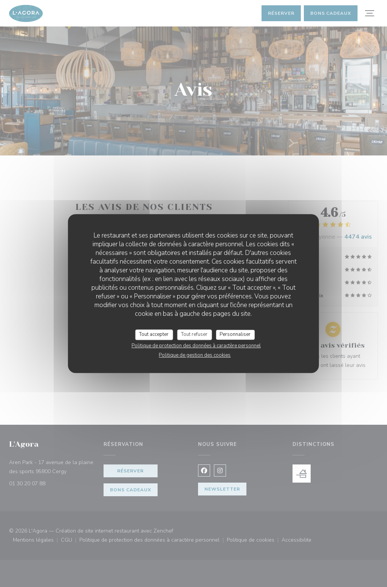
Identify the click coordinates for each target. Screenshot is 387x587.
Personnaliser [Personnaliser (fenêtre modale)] (235, 334)
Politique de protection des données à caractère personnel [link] (196, 345)
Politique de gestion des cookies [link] (195, 355)
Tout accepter (154, 334)
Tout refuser (194, 334)
